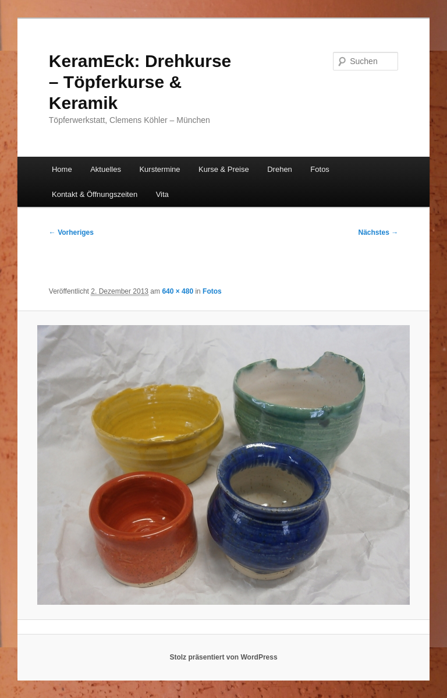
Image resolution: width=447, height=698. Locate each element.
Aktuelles (105, 169)
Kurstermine (159, 169)
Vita (162, 194)
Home (62, 169)
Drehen (279, 169)
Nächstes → (379, 232)
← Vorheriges (71, 232)
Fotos (319, 169)
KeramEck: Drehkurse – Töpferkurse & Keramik (140, 81)
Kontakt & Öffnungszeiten (94, 194)
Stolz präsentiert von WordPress (223, 657)
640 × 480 (177, 291)
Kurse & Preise (223, 169)
